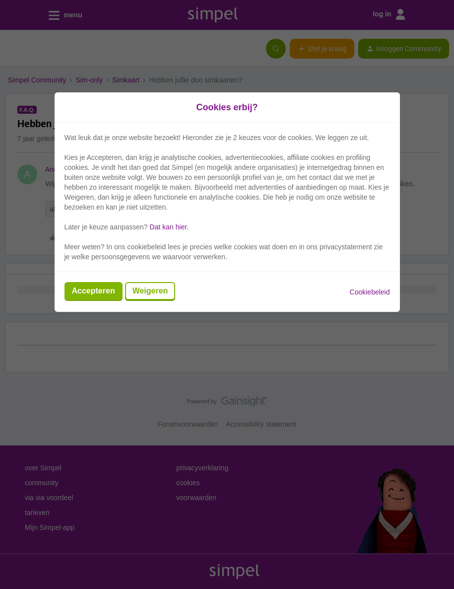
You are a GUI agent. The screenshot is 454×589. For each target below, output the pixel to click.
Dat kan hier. (169, 227)
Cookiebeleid (370, 292)
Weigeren (150, 291)
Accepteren (93, 291)
